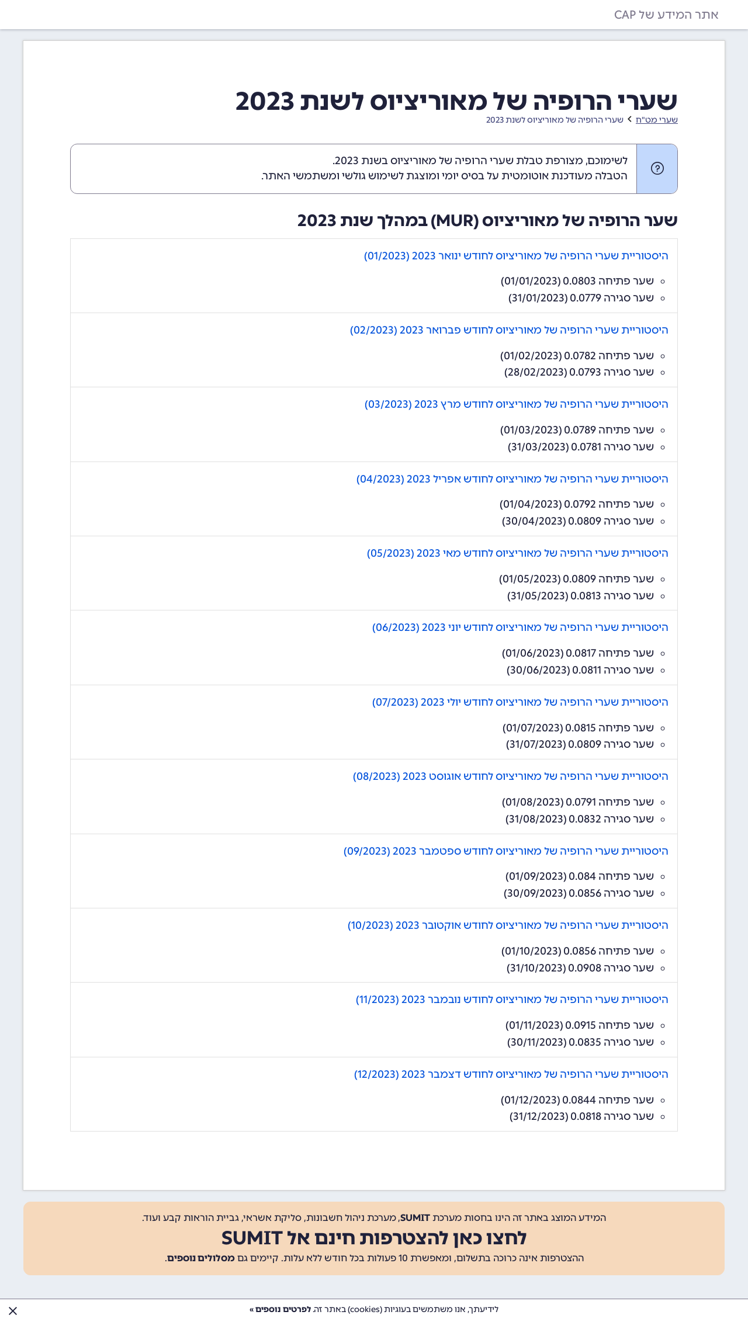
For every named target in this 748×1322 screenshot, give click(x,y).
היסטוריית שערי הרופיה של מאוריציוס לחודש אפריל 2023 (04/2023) (512, 479)
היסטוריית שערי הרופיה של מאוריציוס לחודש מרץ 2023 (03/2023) (517, 404)
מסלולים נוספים (201, 1258)
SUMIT (415, 1217)
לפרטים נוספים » (280, 1309)
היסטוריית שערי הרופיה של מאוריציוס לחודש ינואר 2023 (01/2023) (516, 255)
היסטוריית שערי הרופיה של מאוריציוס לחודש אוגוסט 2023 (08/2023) (511, 776)
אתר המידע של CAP (666, 15)
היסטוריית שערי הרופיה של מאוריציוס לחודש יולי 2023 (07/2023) (520, 702)
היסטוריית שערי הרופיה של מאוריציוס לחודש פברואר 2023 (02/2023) (509, 330)
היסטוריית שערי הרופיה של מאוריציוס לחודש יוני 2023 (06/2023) (520, 627)
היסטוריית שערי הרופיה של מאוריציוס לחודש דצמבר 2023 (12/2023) (511, 1074)
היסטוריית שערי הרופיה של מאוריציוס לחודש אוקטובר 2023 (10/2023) (508, 925)
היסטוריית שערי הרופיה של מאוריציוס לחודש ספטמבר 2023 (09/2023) (506, 851)
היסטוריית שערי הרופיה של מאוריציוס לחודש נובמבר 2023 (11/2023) (512, 999)
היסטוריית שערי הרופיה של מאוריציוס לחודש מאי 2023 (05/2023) (518, 553)
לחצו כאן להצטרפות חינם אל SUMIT (374, 1238)
